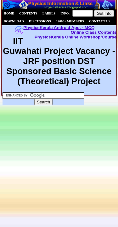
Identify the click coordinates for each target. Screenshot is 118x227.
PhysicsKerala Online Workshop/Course (76, 37)
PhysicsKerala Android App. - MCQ (58, 27)
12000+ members (70, 21)
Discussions (40, 21)
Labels (48, 13)
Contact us (99, 21)
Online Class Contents (94, 32)
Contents (28, 13)
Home (9, 13)
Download (14, 21)
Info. (65, 13)
